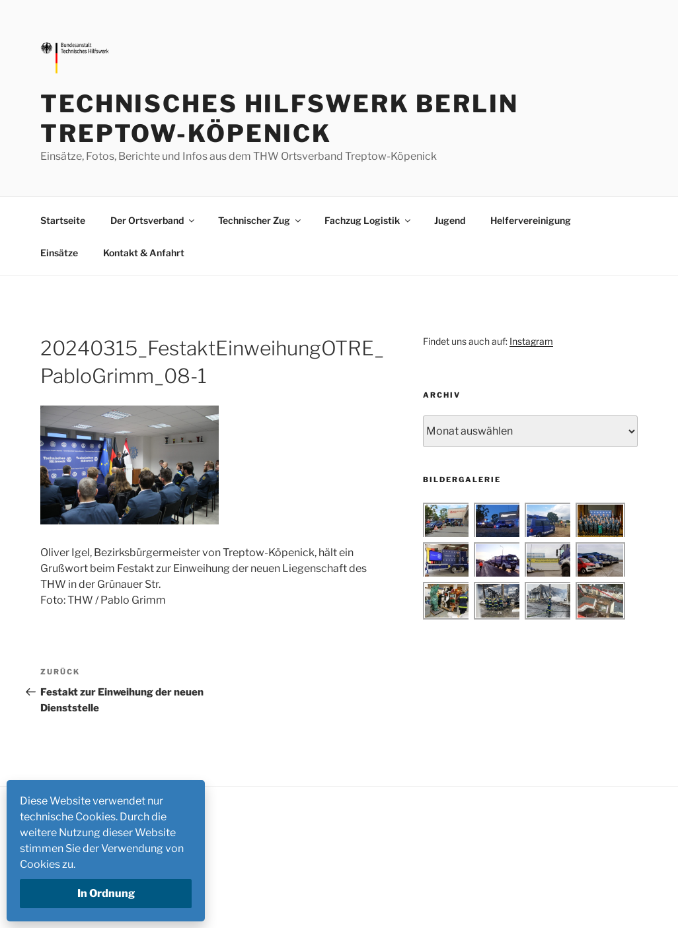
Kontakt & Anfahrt (143, 252)
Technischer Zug (260, 220)
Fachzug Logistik (368, 220)
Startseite (62, 220)
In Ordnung (106, 893)
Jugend (449, 220)
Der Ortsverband (153, 220)
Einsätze (59, 252)
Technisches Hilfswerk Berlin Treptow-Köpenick (279, 118)
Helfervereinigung (530, 220)
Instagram (531, 341)
